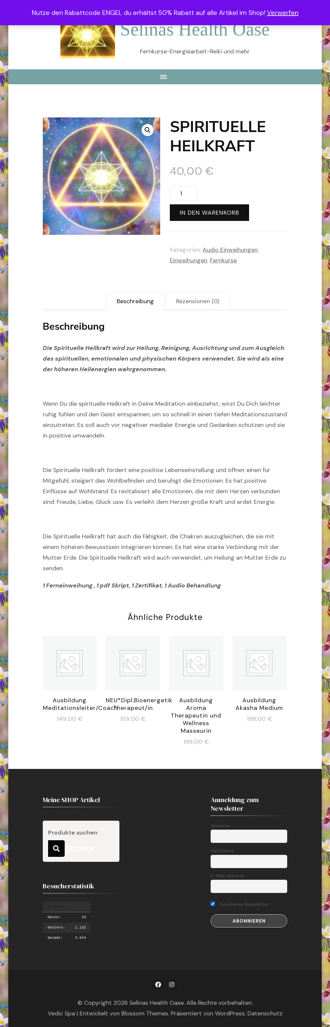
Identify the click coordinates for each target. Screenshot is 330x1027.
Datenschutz (265, 1013)
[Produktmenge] (183, 193)
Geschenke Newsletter (239, 904)
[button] (148, 130)
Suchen (56, 848)
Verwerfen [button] (282, 12)
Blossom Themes (144, 1013)
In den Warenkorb (209, 213)
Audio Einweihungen (230, 250)
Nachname (222, 851)
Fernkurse (223, 260)
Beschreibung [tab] (135, 301)
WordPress (230, 1013)
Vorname (220, 826)
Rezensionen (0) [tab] (197, 301)
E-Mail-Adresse (228, 876)
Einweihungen (188, 260)
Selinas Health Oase (195, 29)
